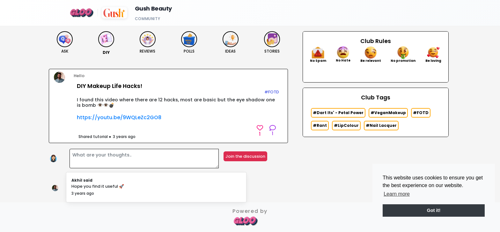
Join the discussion (245, 156)
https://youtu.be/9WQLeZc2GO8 (119, 117)
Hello (79, 76)
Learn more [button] (397, 194)
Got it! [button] (433, 210)
